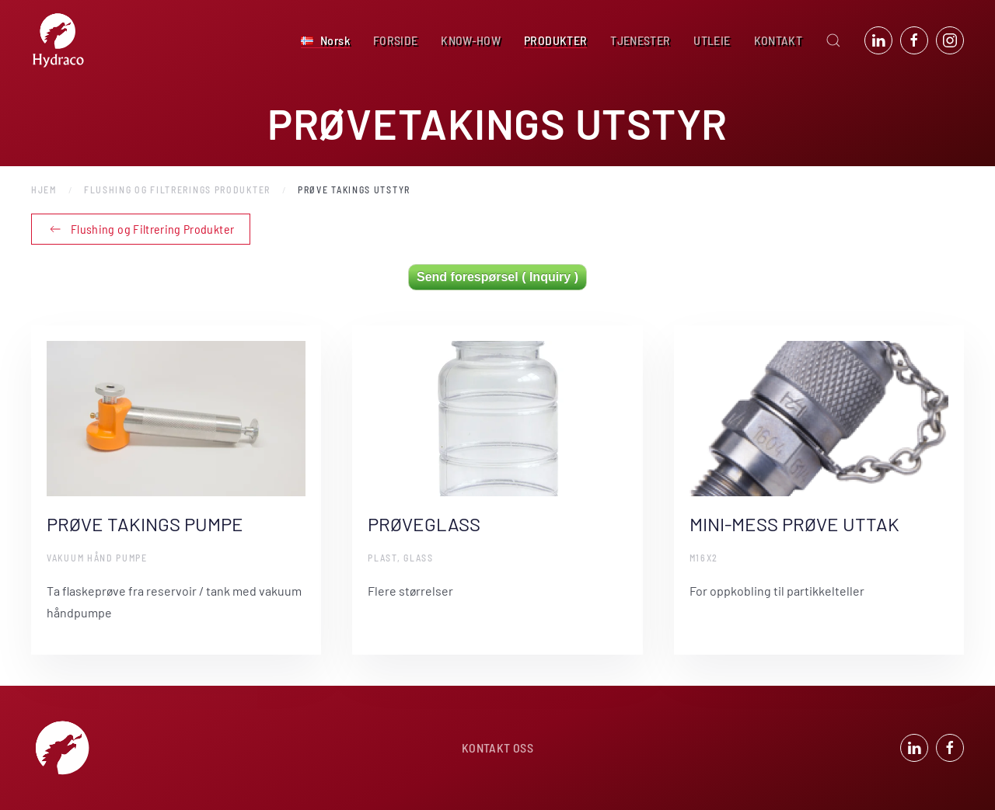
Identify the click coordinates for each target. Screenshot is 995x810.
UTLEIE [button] (711, 40)
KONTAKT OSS (497, 749)
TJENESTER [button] (640, 40)
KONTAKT (778, 40)
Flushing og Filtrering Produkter (140, 229)
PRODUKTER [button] (555, 40)
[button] (325, 40)
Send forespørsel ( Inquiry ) (497, 276)
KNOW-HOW (471, 40)
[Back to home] (58, 40)
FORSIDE (395, 40)
